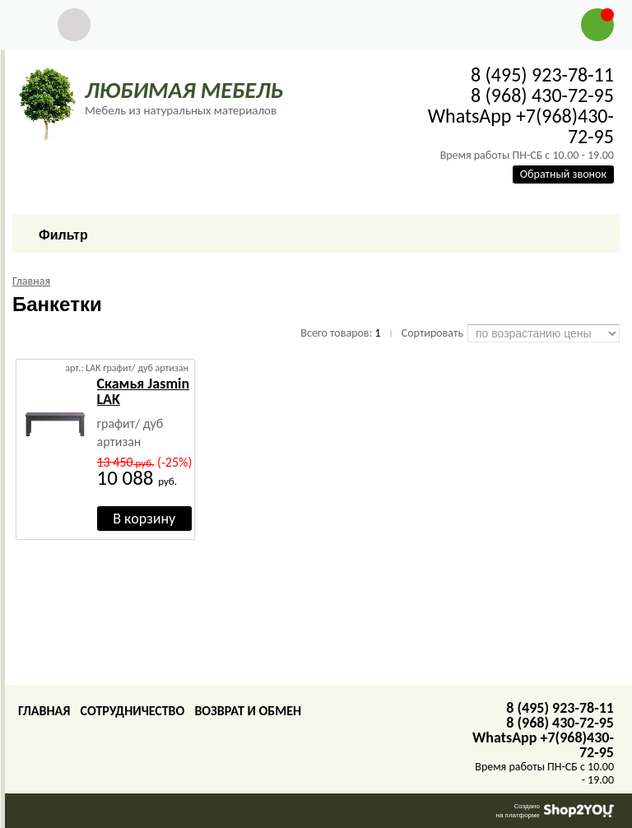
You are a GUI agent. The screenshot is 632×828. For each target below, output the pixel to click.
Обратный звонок (563, 174)
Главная (44, 711)
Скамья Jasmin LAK (143, 391)
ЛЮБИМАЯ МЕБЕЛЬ (184, 90)
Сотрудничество (132, 711)
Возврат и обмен (247, 711)
